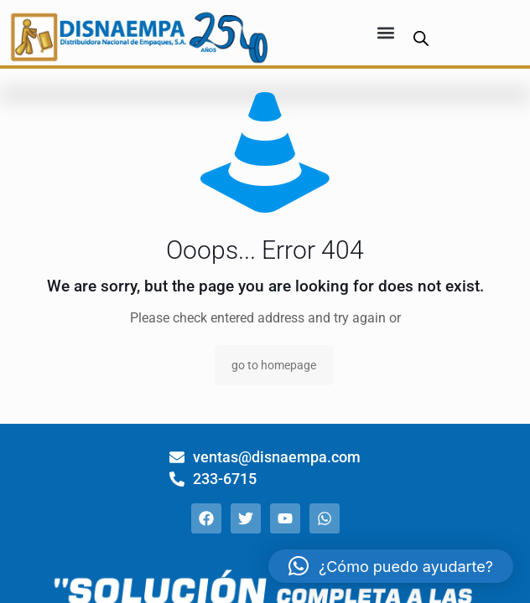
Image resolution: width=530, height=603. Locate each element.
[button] (386, 33)
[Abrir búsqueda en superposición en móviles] (421, 38)
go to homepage (273, 365)
